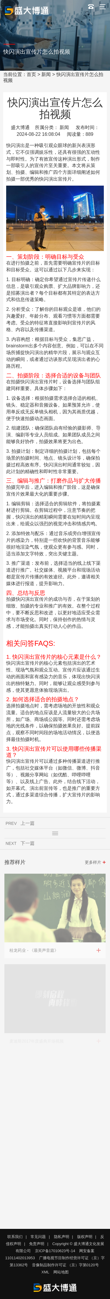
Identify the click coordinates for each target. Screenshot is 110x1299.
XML (45, 1272)
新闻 (46, 74)
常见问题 (38, 1236)
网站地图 (61, 1272)
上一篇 (28, 824)
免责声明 (36, 1244)
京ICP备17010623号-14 (55, 1251)
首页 (31, 74)
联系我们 (15, 1236)
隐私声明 (61, 1236)
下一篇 (28, 844)
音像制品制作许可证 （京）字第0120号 (65, 1265)
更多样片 (93, 863)
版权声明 (84, 1236)
